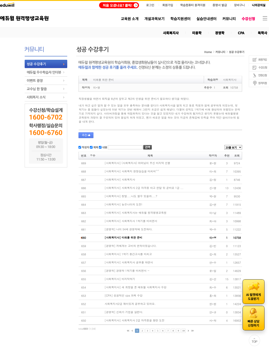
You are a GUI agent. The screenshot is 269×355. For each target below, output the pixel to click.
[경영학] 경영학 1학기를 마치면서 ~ (127, 270)
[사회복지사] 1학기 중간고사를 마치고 (128, 254)
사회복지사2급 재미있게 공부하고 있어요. (130, 303)
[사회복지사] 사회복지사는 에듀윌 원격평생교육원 (136, 212)
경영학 (219, 32)
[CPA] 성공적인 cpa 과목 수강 (124, 295)
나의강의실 (258, 5)
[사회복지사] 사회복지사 (120, 179)
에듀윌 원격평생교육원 (24, 18)
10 (183, 330)
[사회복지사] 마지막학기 (120, 278)
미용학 (197, 32)
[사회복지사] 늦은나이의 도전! (123, 204)
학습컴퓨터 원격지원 (192, 5)
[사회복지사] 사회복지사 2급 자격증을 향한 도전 (135, 320)
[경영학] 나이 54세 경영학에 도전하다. (129, 229)
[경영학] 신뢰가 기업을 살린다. (124, 312)
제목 (95, 147)
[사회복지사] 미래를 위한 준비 (123, 237)
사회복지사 (171, 32)
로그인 (150, 5)
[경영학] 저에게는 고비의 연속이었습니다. (131, 245)
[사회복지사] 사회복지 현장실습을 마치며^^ (132, 171)
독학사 (262, 32)
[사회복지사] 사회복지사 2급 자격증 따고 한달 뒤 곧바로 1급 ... (144, 187)
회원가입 (167, 5)
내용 (104, 147)
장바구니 (239, 5)
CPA (241, 32)
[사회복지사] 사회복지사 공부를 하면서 (129, 262)
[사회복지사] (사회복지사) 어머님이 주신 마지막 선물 (137, 163)
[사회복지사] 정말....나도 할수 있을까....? (131, 196)
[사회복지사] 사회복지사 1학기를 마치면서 (131, 220)
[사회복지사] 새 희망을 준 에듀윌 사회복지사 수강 (136, 287)
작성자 (85, 147)
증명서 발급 (220, 5)
